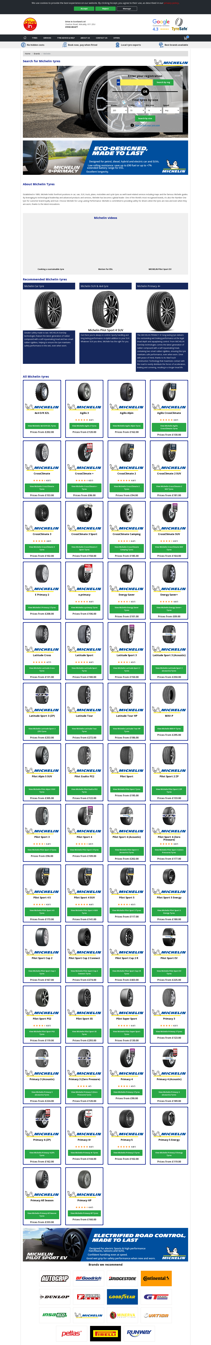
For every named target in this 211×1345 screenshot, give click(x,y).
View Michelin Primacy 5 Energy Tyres (169, 1154)
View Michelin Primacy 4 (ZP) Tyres (42, 1154)
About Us (85, 38)
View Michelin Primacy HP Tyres (84, 1213)
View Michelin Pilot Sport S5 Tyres (84, 1032)
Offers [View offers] (116, 38)
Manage (127, 8)
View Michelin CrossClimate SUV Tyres (169, 548)
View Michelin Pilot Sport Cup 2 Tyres (41, 972)
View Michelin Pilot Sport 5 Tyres (126, 910)
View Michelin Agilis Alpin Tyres (127, 426)
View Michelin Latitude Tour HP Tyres (126, 730)
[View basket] (185, 38)
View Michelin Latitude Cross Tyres (42, 669)
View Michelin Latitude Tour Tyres (84, 730)
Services (47, 38)
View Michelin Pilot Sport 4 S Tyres (42, 911)
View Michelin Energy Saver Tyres (127, 608)
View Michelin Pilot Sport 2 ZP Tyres (169, 790)
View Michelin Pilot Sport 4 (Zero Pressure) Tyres (169, 851)
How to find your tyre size (147, 125)
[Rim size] (154, 110)
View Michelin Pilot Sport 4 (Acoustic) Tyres (126, 851)
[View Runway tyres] (139, 1333)
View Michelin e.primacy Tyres (84, 607)
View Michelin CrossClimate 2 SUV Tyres (169, 487)
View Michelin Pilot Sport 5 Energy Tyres (169, 911)
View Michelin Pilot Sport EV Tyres (169, 972)
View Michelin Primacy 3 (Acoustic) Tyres (42, 1093)
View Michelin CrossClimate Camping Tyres (127, 548)
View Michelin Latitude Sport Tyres (84, 669)
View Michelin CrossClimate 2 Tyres (126, 487)
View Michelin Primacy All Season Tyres (41, 1214)
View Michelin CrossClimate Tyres (42, 487)
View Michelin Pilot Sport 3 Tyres (42, 850)
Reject (105, 8)
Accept (84, 8)
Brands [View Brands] (37, 53)
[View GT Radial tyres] (156, 1297)
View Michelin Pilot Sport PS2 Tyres (42, 1032)
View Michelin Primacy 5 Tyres (126, 1153)
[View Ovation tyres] (156, 1315)
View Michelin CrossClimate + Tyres (84, 487)
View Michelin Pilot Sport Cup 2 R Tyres (126, 972)
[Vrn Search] (135, 82)
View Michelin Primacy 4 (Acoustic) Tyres (169, 1093)
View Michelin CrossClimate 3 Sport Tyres (84, 548)
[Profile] (136, 110)
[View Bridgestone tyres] (122, 1278)
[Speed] (171, 110)
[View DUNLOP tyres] (54, 1297)
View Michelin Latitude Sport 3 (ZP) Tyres (42, 730)
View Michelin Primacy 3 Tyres (169, 1031)
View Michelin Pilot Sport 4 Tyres (84, 850)
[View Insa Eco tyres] (54, 1315)
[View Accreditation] (179, 24)
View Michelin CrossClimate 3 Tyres (42, 548)
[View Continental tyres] (156, 1278)
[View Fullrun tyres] (88, 1297)
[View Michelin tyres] (88, 1315)
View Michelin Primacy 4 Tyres (126, 1092)
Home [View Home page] (27, 53)
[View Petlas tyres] (71, 1333)
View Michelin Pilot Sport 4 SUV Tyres (84, 911)
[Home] (25, 38)
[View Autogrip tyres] (54, 1278)
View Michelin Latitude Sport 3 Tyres (126, 669)
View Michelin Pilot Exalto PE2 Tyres (84, 790)
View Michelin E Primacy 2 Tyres (42, 607)
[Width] (119, 110)
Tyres (34, 38)
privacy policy (171, 2)
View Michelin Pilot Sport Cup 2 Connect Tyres (84, 972)
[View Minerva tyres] (122, 1315)
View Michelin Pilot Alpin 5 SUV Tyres (42, 790)
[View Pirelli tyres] (105, 1333)
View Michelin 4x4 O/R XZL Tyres (42, 426)
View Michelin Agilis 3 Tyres (84, 426)
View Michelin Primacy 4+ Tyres (84, 1153)
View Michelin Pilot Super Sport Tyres (126, 1032)
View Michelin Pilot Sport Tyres (126, 789)
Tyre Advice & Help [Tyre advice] (66, 38)
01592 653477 (71, 27)
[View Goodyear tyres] (122, 1297)
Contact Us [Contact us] (101, 38)
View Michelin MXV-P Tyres (169, 729)
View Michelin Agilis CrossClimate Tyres (169, 427)
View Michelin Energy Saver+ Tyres (169, 608)
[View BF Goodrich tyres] (88, 1278)
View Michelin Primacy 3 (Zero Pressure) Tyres (84, 1093)
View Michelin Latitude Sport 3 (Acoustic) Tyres (169, 669)
